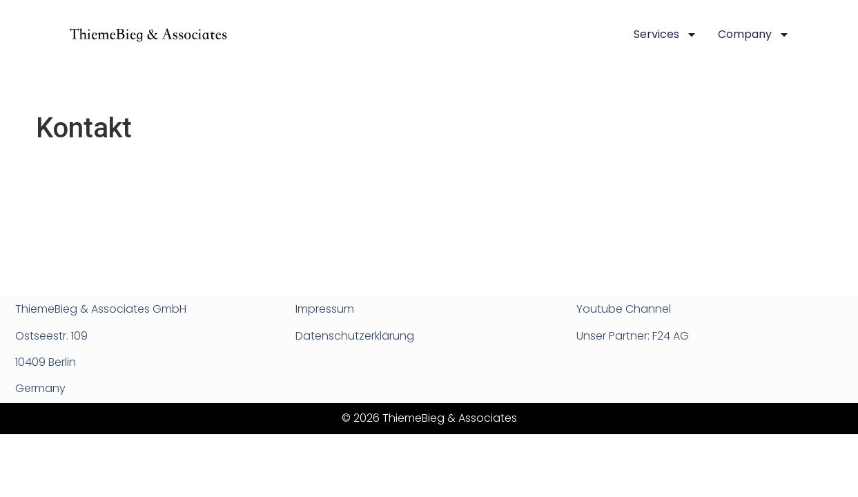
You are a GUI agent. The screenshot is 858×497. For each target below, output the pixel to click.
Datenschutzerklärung (354, 336)
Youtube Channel (623, 309)
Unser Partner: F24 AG (632, 336)
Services (665, 34)
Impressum (324, 309)
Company (754, 34)
